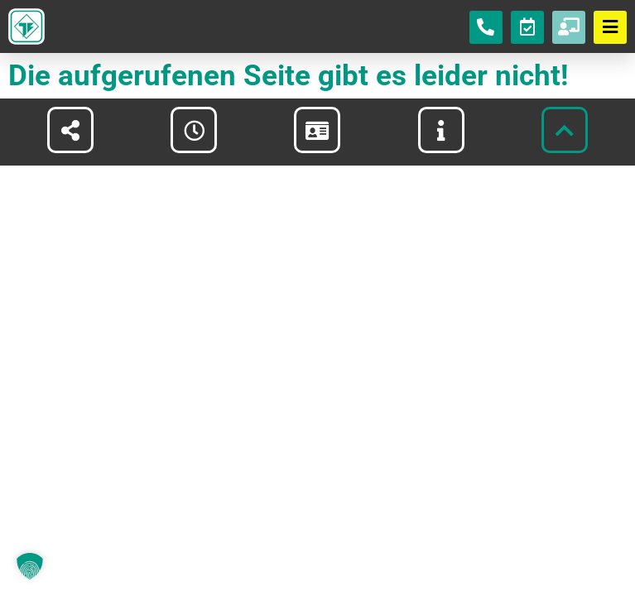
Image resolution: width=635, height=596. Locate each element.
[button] (30, 566)
